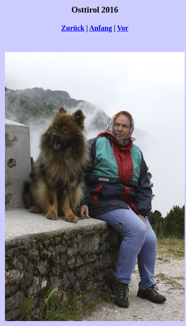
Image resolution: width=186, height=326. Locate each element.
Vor (122, 28)
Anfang (100, 28)
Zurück (72, 28)
